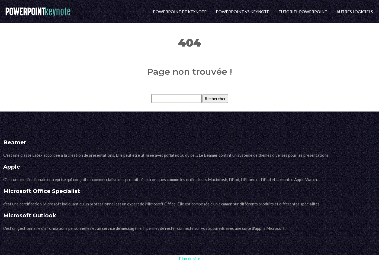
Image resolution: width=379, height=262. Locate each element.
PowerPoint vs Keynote (242, 11)
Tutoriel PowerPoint (302, 11)
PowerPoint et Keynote (180, 11)
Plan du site (189, 258)
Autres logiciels (354, 11)
